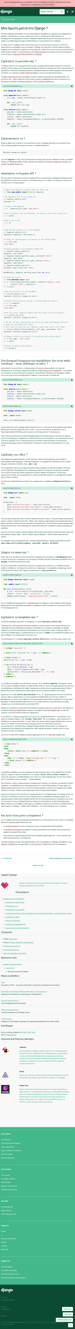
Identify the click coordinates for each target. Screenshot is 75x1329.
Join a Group (5, 1175)
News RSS (4, 1249)
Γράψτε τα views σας (13, 921)
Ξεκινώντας (6, 858)
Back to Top (37, 865)
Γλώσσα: (68, 1314)
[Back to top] (70, 1325)
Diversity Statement (8, 1158)
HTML (24, 1032)
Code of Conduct (7, 1154)
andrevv (6, 1316)
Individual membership (9, 1190)
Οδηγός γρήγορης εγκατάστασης (61, 858)
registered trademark (57, 1322)
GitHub (3, 1231)
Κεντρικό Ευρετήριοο (11, 950)
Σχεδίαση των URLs (13, 917)
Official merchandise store (10, 1274)
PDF (29, 1032)
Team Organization (7, 1147)
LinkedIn (4, 1246)
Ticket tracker (6, 1019)
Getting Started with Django (10, 1143)
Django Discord (6, 1210)
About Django (6, 1140)
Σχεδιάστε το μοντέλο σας (15, 902)
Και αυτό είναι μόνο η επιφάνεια (17, 928)
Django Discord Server (10, 1001)
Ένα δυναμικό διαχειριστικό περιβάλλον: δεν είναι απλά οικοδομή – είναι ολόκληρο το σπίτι (39, 913)
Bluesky (3, 1242)
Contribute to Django (8, 1179)
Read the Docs (11, 1035)
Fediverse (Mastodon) (8, 1239)
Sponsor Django (6, 1267)
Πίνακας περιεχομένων (11, 946)
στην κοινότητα (35, 844)
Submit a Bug (5, 1182)
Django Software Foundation (11, 1150)
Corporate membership (9, 1270)
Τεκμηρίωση (8, 19)
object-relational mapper (29, 73)
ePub (33, 1032)
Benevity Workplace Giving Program (13, 1278)
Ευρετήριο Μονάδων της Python (14, 953)
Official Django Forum (9, 1010)
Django (6, 12)
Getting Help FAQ (7, 1207)
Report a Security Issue (9, 1186)
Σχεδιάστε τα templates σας (15, 924)
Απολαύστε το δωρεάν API (15, 910)
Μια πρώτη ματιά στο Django (13, 899)
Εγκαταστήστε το (12, 906)
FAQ (2, 983)
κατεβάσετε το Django (50, 842)
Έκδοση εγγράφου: (64, 1320)
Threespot (6, 1309)
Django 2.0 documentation (12, 964)
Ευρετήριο (5, 992)
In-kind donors (8, 1300)
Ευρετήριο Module (17, 992)
